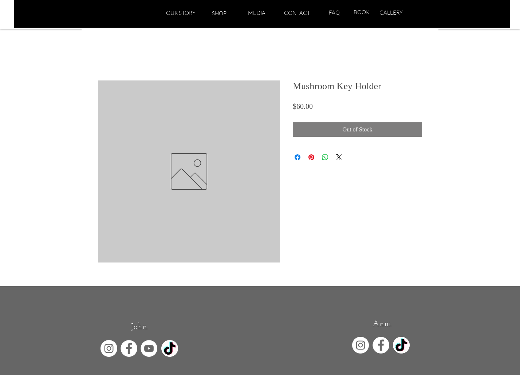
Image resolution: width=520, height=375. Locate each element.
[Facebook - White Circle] (129, 348)
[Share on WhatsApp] (325, 157)
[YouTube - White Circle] (149, 348)
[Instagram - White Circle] (109, 348)
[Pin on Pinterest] (311, 157)
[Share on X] (339, 157)
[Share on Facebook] (297, 157)
